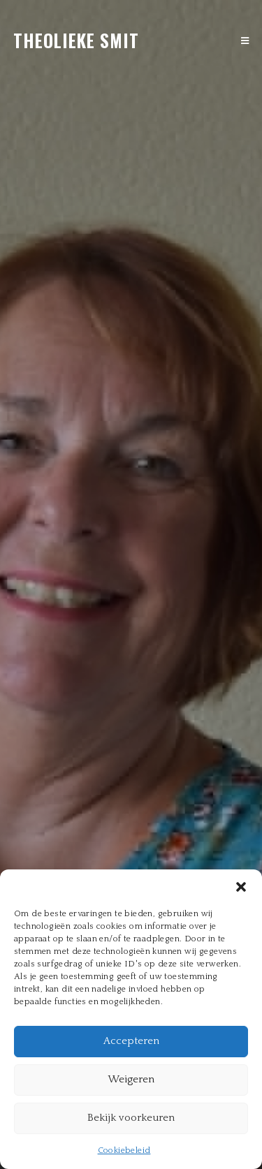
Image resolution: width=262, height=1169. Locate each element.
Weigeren (131, 1079)
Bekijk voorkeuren (131, 1118)
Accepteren (131, 1041)
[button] (241, 887)
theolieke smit (76, 40)
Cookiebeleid (124, 1150)
